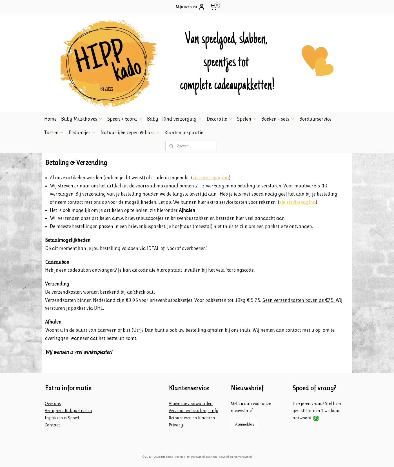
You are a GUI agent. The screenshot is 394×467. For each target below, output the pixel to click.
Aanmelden (244, 424)
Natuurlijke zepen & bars (130, 132)
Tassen (54, 132)
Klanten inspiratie (183, 132)
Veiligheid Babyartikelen (68, 410)
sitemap (180, 457)
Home (50, 119)
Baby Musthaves (82, 119)
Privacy (176, 425)
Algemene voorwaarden (191, 403)
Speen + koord (125, 119)
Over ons (53, 403)
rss (188, 457)
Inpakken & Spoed (62, 417)
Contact (52, 425)
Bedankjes (82, 132)
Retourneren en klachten (192, 417)
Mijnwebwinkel (242, 457)
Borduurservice (315, 119)
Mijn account (190, 6)
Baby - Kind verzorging (174, 119)
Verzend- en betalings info (193, 410)
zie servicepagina (210, 177)
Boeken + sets (278, 119)
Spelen (247, 119)
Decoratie (220, 119)
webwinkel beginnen (204, 457)
